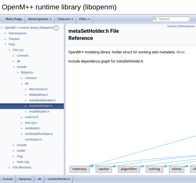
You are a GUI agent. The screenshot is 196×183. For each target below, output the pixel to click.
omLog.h (31, 123)
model (21, 150)
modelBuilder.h (39, 111)
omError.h (32, 117)
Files (84, 19)
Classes (65, 19)
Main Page (14, 19)
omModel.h (32, 128)
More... (182, 52)
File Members (22, 167)
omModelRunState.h (39, 134)
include (22, 67)
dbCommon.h (38, 89)
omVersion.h (33, 139)
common (23, 55)
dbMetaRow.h (38, 95)
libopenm (27, 72)
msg (20, 156)
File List (18, 50)
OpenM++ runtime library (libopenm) (29, 27)
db (18, 61)
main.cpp (23, 162)
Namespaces (40, 19)
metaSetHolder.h (40, 106)
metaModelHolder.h (42, 100)
